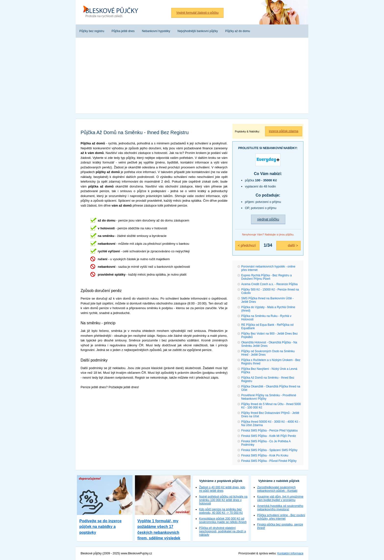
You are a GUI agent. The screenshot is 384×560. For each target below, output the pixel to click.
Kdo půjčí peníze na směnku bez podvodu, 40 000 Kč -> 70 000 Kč (221, 511)
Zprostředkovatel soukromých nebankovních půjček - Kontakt (277, 489)
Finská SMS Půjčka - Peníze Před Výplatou (269, 430)
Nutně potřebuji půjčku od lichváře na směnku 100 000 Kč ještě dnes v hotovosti (223, 500)
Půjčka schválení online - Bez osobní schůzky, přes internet (281, 516)
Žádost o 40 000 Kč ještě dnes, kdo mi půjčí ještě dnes (222, 489)
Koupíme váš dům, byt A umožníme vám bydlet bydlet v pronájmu (280, 498)
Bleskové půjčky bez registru (112, 12)
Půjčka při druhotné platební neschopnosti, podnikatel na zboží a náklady (222, 531)
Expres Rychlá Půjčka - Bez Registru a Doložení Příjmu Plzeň (266, 277)
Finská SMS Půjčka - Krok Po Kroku (264, 455)
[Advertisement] (192, 77)
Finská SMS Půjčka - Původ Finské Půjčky (269, 461)
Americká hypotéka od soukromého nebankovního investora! (280, 507)
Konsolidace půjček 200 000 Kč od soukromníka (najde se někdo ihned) (223, 520)
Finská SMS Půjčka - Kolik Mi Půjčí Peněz (268, 436)
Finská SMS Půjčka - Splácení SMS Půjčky (269, 450)
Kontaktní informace (290, 553)
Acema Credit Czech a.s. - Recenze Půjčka (269, 284)
